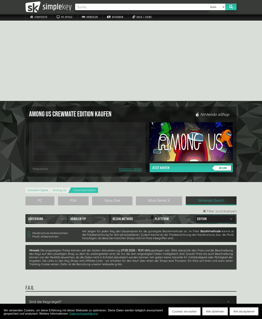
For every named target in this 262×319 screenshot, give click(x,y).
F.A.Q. (108, 295)
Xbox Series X (159, 120)
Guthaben (115, 17)
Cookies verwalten (184, 311)
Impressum (41, 295)
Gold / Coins (142, 17)
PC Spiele (64, 17)
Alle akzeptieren (244, 311)
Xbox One (112, 120)
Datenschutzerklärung (84, 313)
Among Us (59, 109)
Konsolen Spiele (38, 109)
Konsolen (90, 17)
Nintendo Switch (211, 120)
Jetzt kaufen (191, 87)
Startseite (38, 17)
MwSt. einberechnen (43, 156)
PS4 (73, 120)
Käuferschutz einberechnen (48, 152)
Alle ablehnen (215, 311)
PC (40, 120)
